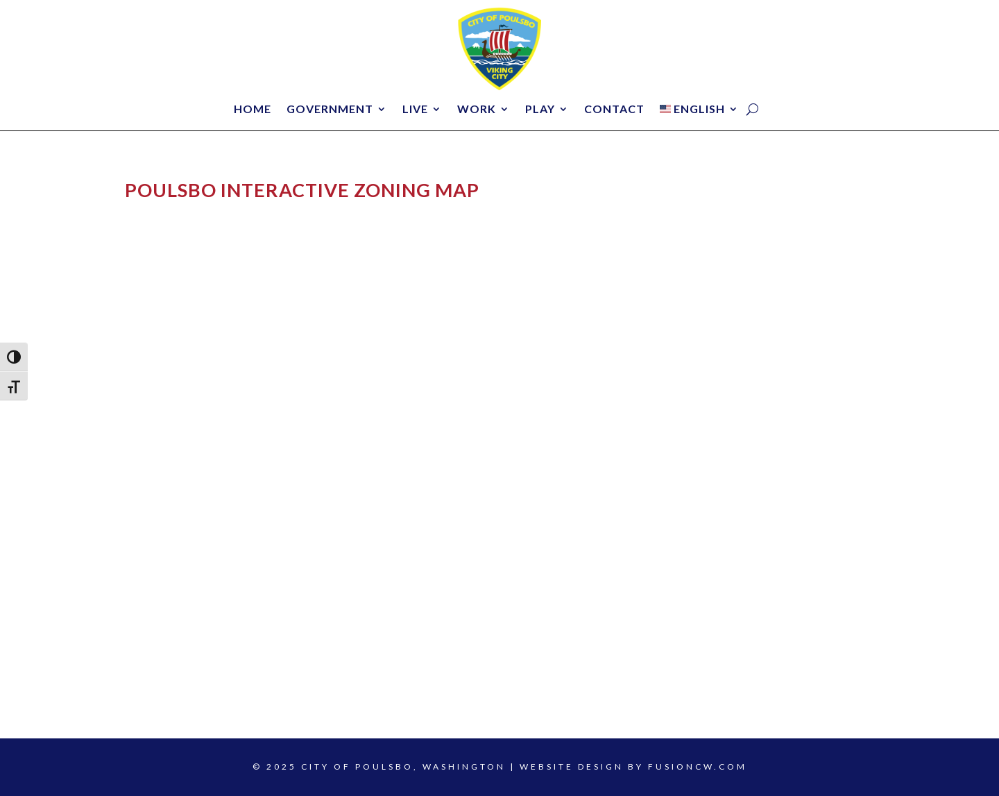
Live (415, 109)
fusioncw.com (697, 766)
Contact (614, 109)
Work (476, 109)
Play (540, 109)
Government (330, 109)
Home (252, 109)
